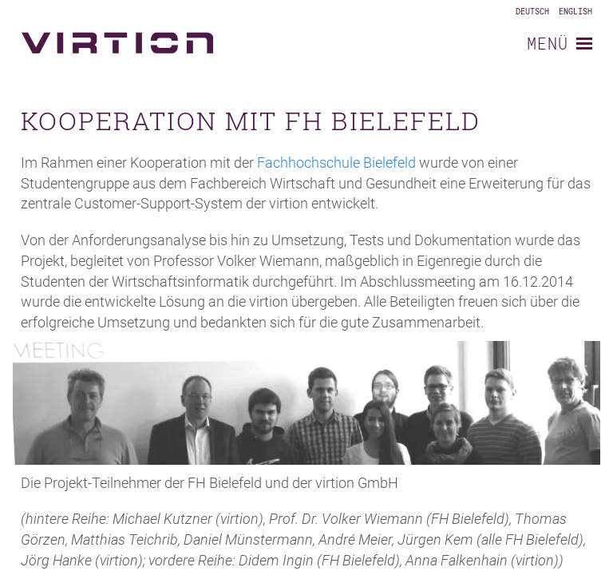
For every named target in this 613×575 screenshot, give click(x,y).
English (575, 11)
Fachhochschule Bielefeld (336, 162)
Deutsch (532, 11)
